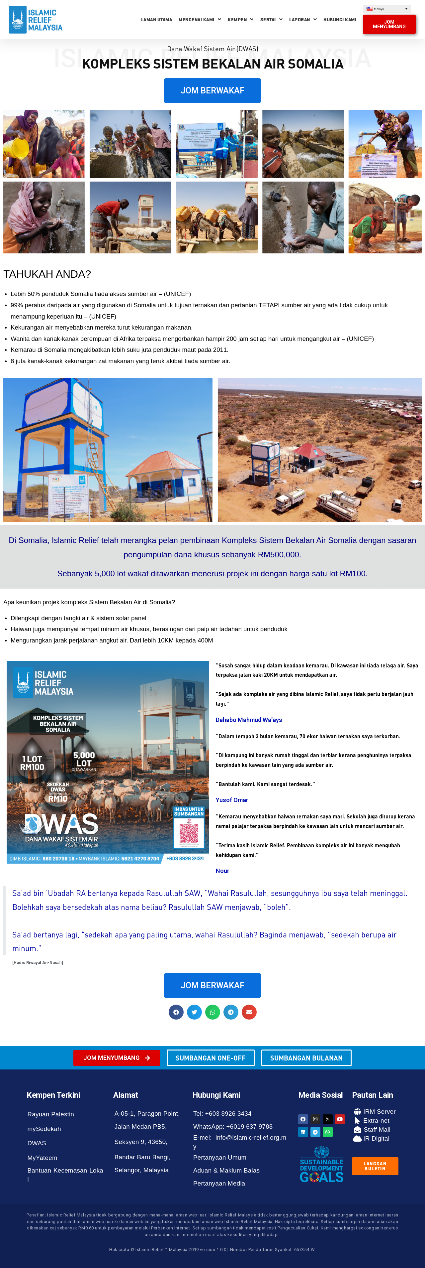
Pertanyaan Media (219, 1183)
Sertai (271, 19)
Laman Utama (156, 20)
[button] (389, 24)
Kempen (241, 19)
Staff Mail (376, 1129)
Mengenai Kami (200, 19)
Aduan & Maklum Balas (226, 1170)
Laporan (303, 19)
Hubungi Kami (339, 20)
